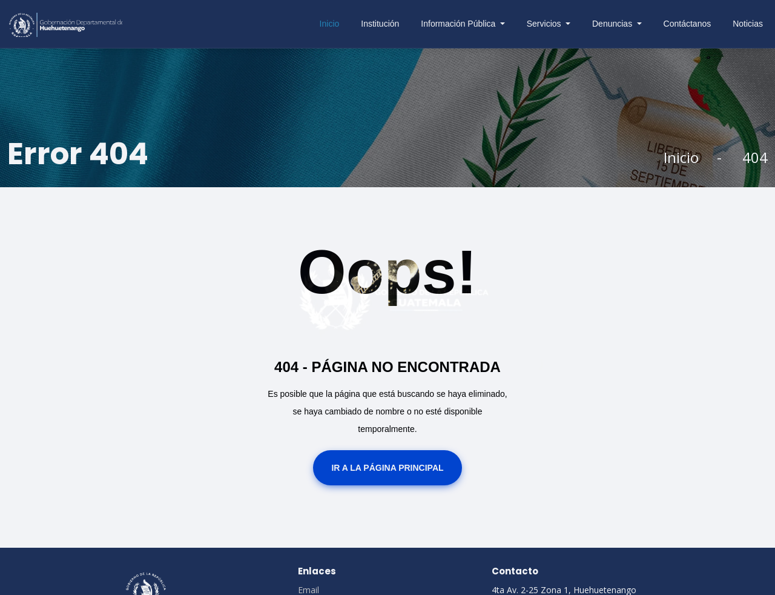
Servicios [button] (545, 23)
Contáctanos (687, 23)
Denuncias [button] (613, 23)
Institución (380, 23)
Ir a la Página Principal (387, 468)
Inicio (330, 23)
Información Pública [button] (459, 23)
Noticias (748, 23)
